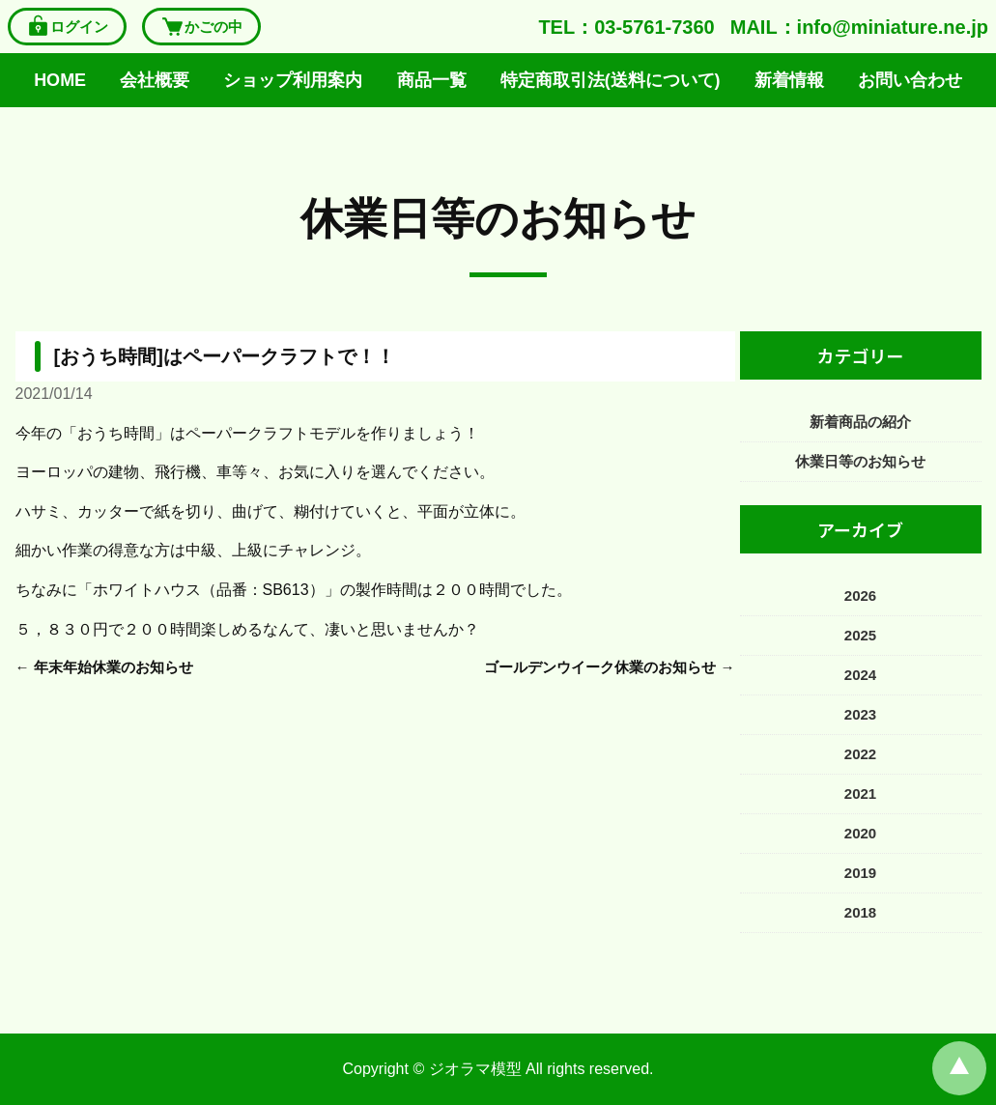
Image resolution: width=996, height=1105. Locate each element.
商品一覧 (432, 80)
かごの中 (201, 26)
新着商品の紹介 (860, 421)
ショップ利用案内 (292, 80)
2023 (860, 714)
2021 (860, 793)
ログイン (67, 26)
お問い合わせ (910, 80)
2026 (860, 595)
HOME (60, 80)
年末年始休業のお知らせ (113, 667)
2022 (860, 754)
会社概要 (154, 80)
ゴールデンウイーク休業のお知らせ (600, 667)
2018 (860, 912)
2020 (860, 833)
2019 (860, 872)
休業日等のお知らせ (498, 218)
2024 (860, 674)
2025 (860, 635)
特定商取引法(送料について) (610, 80)
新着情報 (789, 80)
